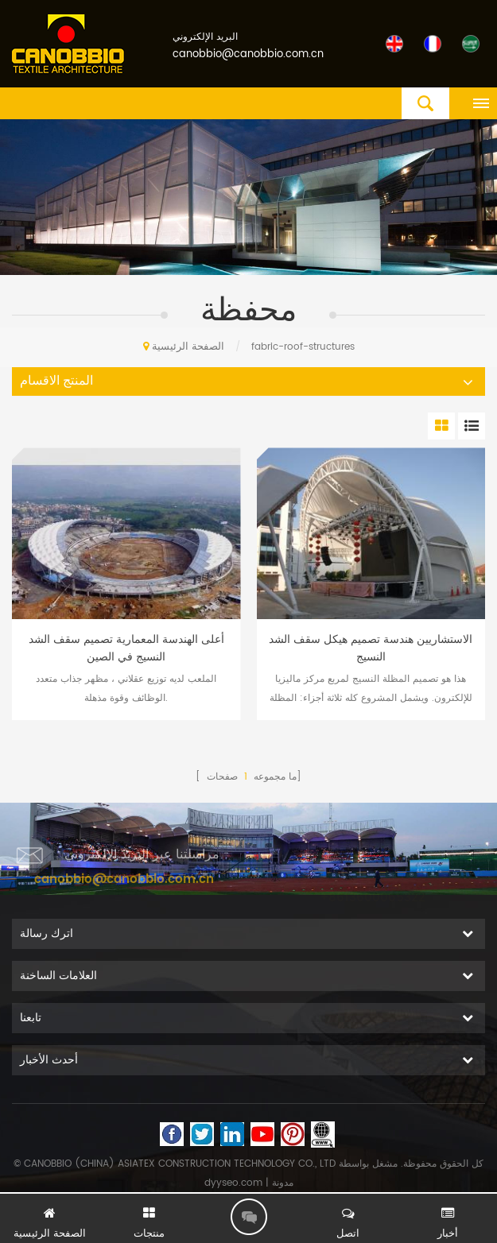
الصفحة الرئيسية (183, 347)
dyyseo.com (233, 1183)
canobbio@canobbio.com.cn (248, 54)
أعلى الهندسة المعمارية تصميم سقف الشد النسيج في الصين (126, 648)
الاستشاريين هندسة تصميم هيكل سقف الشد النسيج (370, 648)
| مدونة (277, 1183)
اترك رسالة (249, 1216)
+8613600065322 (372, 890)
